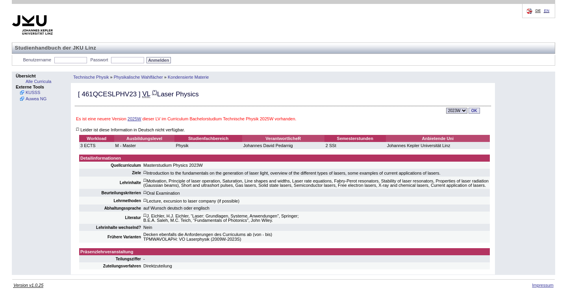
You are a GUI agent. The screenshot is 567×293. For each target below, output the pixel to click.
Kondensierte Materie (188, 77)
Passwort (99, 59)
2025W (134, 118)
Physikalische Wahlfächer (138, 77)
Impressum (542, 285)
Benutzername (37, 59)
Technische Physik (91, 77)
